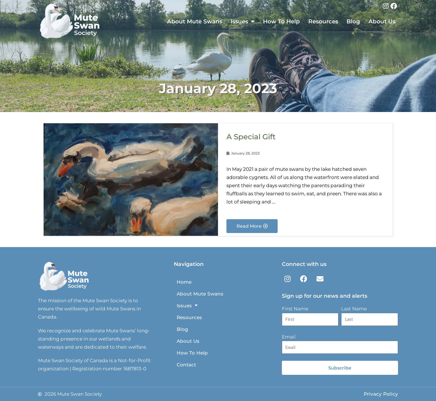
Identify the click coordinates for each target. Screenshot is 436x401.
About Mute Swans (194, 21)
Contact (186, 365)
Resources (323, 21)
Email (289, 337)
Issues (243, 21)
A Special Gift (252, 136)
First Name (295, 309)
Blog (353, 21)
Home (184, 282)
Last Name (354, 309)
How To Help (281, 21)
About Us (381, 21)
